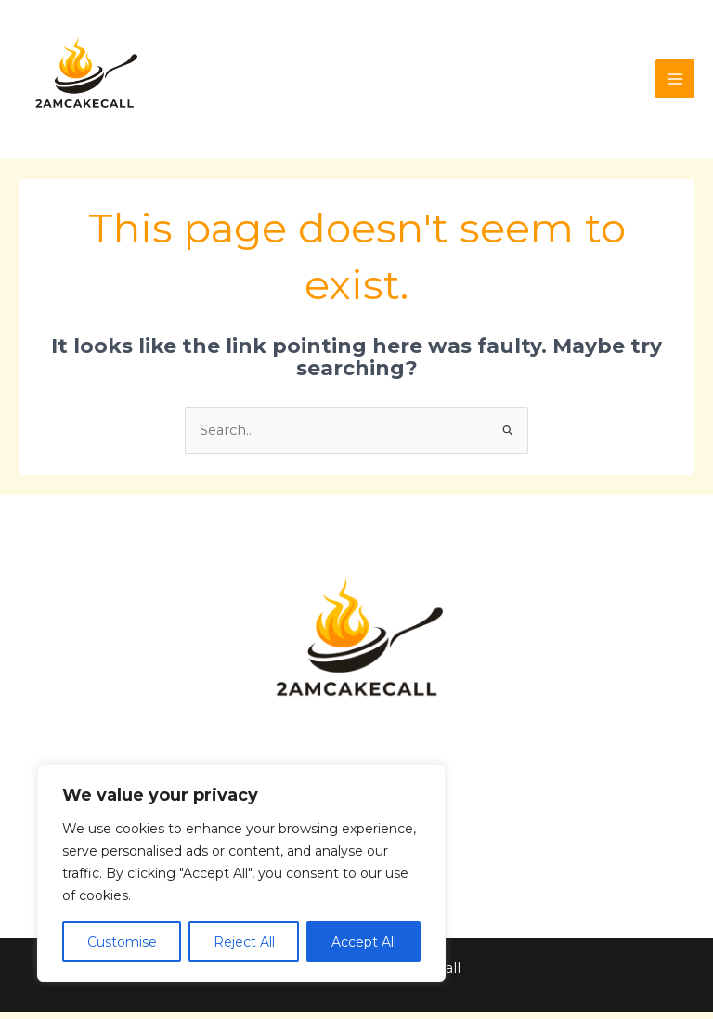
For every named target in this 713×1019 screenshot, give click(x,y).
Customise (122, 942)
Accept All (363, 942)
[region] (241, 873)
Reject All (244, 942)
